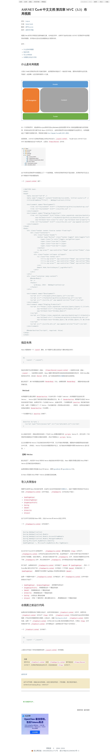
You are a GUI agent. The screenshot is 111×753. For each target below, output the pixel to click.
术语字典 (36, 1)
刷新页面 (80, 710)
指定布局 (26, 52)
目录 (25, 1)
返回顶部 (87, 710)
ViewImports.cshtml (61, 618)
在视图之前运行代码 (30, 57)
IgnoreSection (67, 469)
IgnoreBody (56, 469)
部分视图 (61, 376)
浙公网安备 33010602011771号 (44, 751)
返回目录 (24, 674)
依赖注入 (64, 489)
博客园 (44, 1)
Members (84, 1)
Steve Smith (29, 24)
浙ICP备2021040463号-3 (69, 751)
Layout (28, 21)
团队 (30, 1)
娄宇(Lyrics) (29, 27)
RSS (90, 1)
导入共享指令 (28, 54)
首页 (20, 1)
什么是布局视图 (29, 49)
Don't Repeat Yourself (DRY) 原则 (58, 133)
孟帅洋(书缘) (30, 29)
